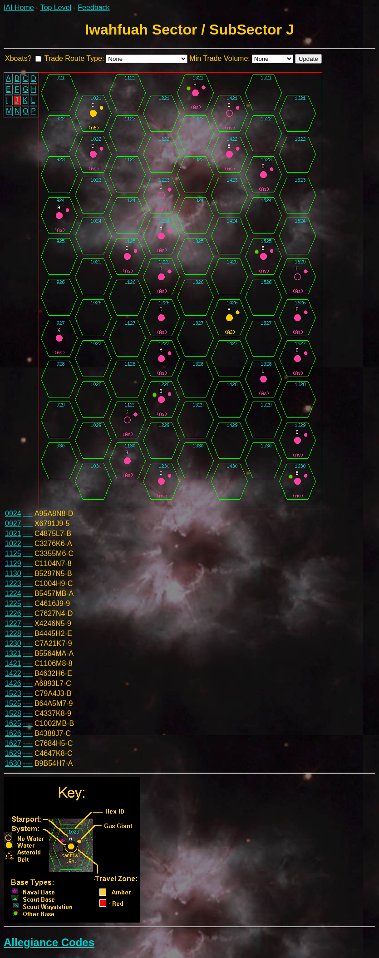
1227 (13, 623)
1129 (13, 563)
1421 (13, 663)
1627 (13, 743)
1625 (13, 723)
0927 (13, 523)
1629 (13, 753)
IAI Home (19, 7)
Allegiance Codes (49, 942)
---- (28, 513)
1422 (13, 673)
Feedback (93, 7)
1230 (13, 643)
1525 (13, 703)
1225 (13, 603)
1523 (13, 693)
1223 (13, 583)
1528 (13, 713)
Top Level (56, 7)
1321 (13, 653)
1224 (13, 593)
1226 (13, 613)
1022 (13, 543)
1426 (13, 683)
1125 (13, 553)
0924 (13, 513)
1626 (13, 733)
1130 (13, 573)
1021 (13, 533)
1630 (13, 763)
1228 (13, 633)
